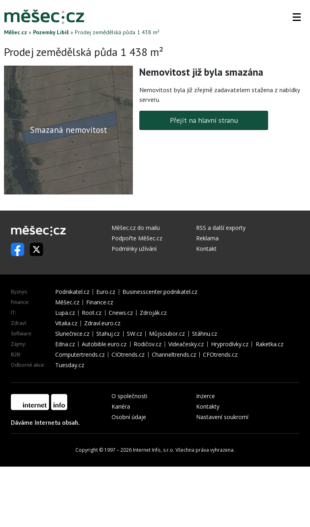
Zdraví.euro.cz (102, 323)
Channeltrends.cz (174, 355)
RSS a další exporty (221, 227)
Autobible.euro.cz (104, 344)
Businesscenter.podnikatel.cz (159, 292)
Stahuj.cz (108, 334)
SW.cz (134, 334)
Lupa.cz (65, 313)
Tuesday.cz (69, 365)
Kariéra (121, 406)
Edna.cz (65, 344)
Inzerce (205, 396)
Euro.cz (105, 292)
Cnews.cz (121, 313)
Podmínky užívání (134, 248)
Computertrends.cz (80, 355)
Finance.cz (99, 302)
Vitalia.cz (66, 323)
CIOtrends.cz (128, 355)
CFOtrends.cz (220, 355)
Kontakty (207, 406)
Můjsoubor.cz (167, 334)
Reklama (207, 238)
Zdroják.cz (153, 313)
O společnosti (129, 396)
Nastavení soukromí (222, 417)
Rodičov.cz (147, 344)
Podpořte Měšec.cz (137, 238)
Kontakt (206, 248)
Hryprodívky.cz (229, 344)
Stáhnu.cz (204, 334)
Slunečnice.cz (72, 334)
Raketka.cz (269, 344)
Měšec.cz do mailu (136, 227)
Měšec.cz (15, 32)
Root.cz (91, 313)
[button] (296, 17)
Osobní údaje (129, 417)
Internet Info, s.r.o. (153, 449)
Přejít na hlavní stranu (204, 120)
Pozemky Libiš (51, 32)
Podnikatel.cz (72, 292)
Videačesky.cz (186, 344)
